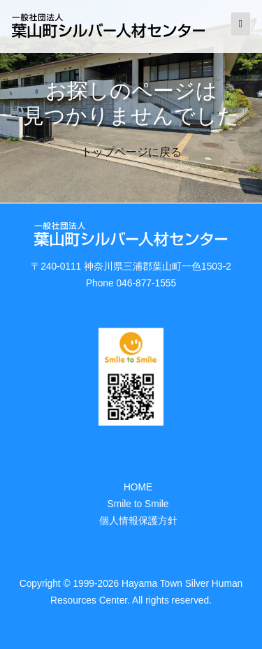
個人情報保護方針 (138, 521)
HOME (138, 487)
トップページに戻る (131, 152)
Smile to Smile (138, 504)
